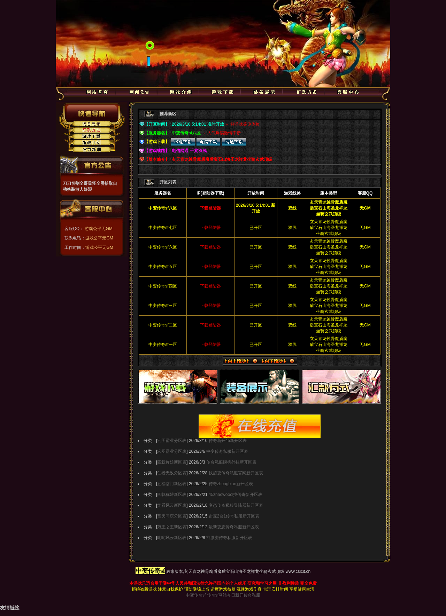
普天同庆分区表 (171, 516)
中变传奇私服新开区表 (227, 451)
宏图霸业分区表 (171, 440)
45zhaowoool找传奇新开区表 (236, 494)
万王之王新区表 (171, 526)
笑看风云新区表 (171, 505)
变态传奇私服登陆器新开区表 (236, 505)
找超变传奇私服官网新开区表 (236, 473)
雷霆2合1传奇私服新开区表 (234, 516)
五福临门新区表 (171, 483)
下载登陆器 (210, 227)
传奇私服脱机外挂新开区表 (231, 462)
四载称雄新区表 (171, 462)
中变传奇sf (196, 595)
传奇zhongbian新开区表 (231, 483)
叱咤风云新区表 (171, 537)
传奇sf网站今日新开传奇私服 (233, 595)
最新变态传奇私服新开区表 (234, 526)
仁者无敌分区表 (171, 473)
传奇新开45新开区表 (228, 440)
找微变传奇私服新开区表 (229, 537)
